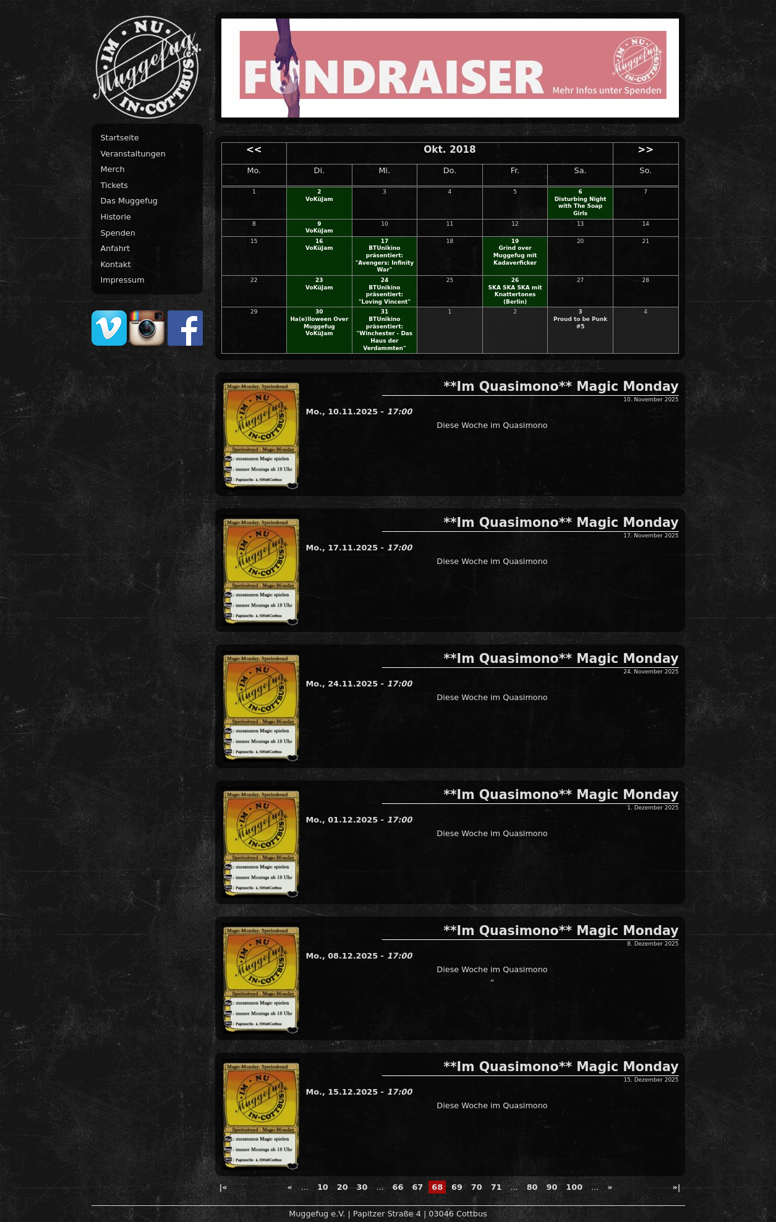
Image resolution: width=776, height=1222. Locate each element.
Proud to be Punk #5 (580, 323)
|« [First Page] (224, 1187)
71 (496, 1187)
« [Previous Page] (289, 1187)
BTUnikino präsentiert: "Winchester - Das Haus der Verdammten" (385, 333)
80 (532, 1187)
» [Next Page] (609, 1187)
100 (574, 1187)
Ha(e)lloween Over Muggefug (319, 323)
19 (515, 241)
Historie (116, 216)
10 (322, 1187)
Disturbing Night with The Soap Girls (581, 206)
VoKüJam (319, 199)
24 (384, 280)
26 (515, 280)
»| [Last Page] (677, 1187)
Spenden (118, 232)
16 (319, 241)
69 (457, 1187)
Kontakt (116, 264)
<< (254, 149)
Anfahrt (115, 248)
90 (552, 1187)
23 (319, 280)
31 (384, 312)
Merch (113, 169)
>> (645, 149)
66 (398, 1187)
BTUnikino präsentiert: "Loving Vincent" (385, 294)
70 (476, 1187)
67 (417, 1187)
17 (384, 241)
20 (342, 1187)
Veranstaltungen (133, 153)
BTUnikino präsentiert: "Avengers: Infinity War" (385, 259)
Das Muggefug (129, 200)
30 (319, 312)
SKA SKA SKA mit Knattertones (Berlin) (515, 294)
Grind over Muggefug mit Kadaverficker (515, 255)
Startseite (120, 137)
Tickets (115, 185)
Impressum (123, 279)
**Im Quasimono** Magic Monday (560, 386)
